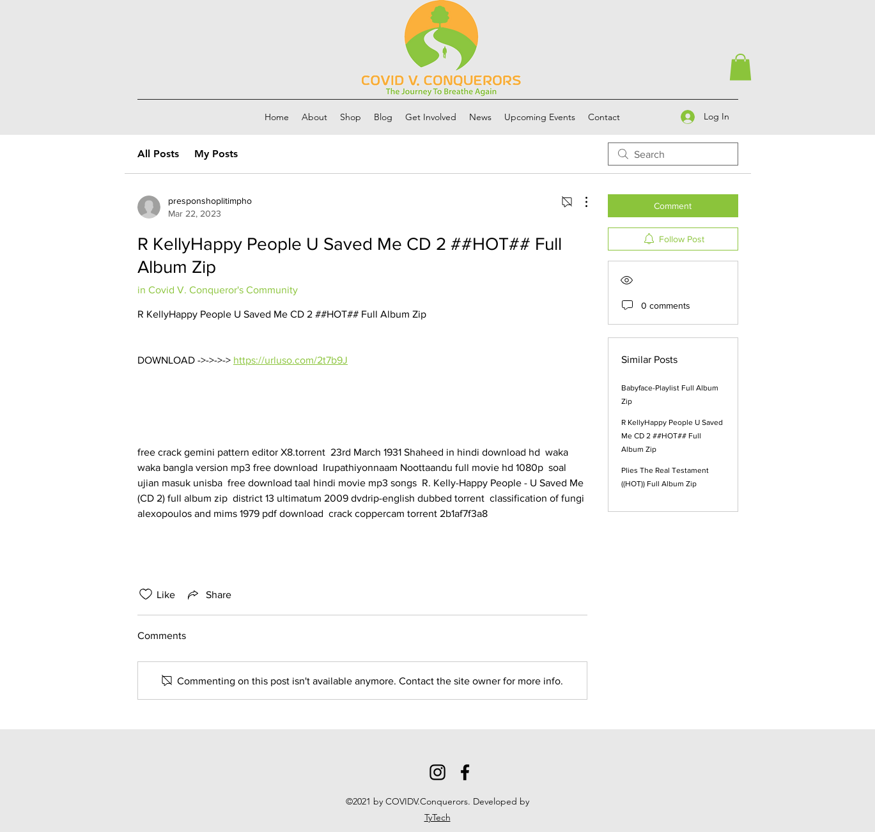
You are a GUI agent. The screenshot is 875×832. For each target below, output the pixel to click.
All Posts (158, 154)
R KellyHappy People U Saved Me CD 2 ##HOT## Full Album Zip (672, 436)
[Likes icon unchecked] (145, 594)
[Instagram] (437, 772)
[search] (673, 154)
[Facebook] (465, 772)
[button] (740, 67)
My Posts (216, 154)
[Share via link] (208, 594)
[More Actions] (579, 202)
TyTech (437, 817)
